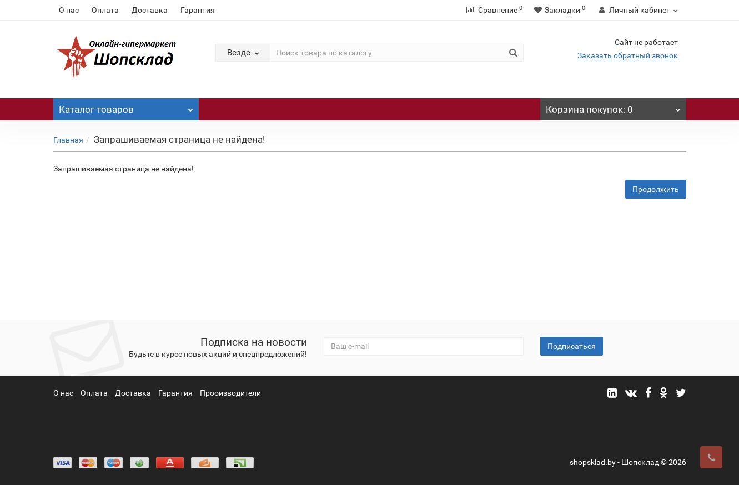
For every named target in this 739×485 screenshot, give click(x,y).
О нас (69, 10)
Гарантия (197, 10)
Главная (68, 139)
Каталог (126, 106)
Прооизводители (230, 392)
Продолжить (655, 189)
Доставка (150, 10)
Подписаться (571, 346)
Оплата (105, 10)
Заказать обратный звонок (627, 55)
